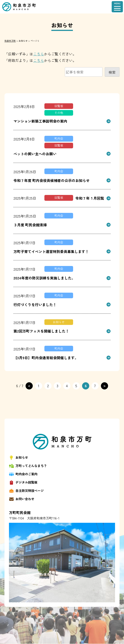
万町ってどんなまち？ (28, 465)
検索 (112, 72)
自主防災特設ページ (26, 490)
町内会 (58, 138)
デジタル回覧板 (23, 482)
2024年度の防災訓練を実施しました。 (44, 278)
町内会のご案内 (23, 474)
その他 (58, 112)
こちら (38, 53)
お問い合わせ (21, 499)
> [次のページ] (104, 385)
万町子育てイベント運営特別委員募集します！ (51, 251)
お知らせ (59, 322)
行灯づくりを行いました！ (35, 304)
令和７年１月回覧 (89, 198)
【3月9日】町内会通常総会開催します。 (45, 357)
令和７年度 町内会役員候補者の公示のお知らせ (51, 180)
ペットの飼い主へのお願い (35, 153)
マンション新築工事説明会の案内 (40, 121)
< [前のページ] (29, 385)
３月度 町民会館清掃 (30, 224)
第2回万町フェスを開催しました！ (41, 331)
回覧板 (58, 106)
